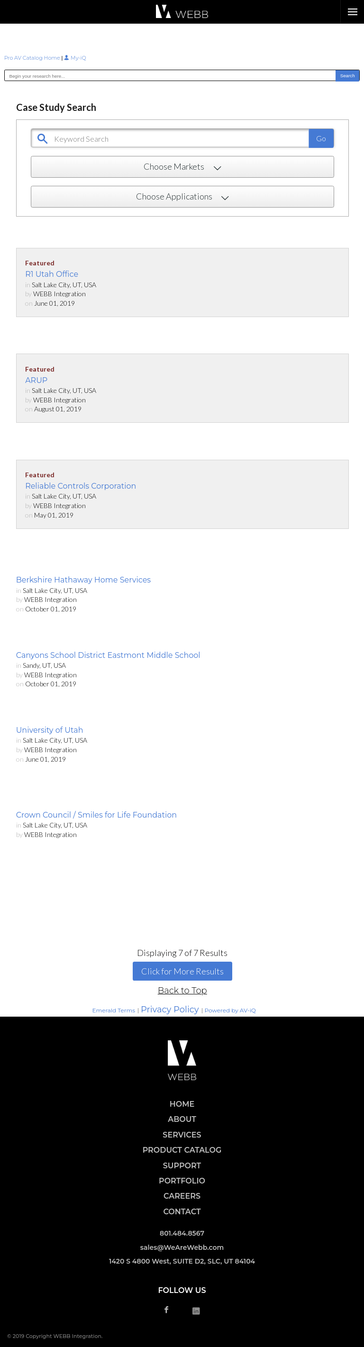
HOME (182, 1104)
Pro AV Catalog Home (33, 58)
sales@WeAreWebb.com (182, 1247)
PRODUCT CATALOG (182, 1150)
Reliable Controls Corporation (80, 486)
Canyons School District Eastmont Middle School (108, 655)
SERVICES (182, 1134)
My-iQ (75, 58)
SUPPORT (182, 1165)
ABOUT (182, 1119)
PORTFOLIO (182, 1180)
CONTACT (181, 1211)
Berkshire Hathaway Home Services (83, 579)
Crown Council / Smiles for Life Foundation (96, 814)
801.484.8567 (182, 1233)
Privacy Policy (170, 1009)
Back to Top (182, 990)
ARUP (36, 380)
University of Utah (49, 730)
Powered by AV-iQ (230, 1010)
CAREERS (182, 1196)
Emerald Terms (113, 1010)
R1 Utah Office (51, 274)
